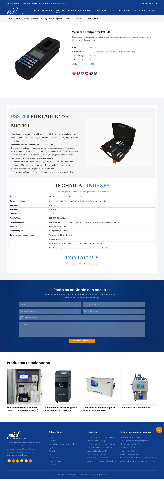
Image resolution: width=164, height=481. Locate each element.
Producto (17, 19)
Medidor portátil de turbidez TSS (62, 19)
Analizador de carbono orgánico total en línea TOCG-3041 (99, 409)
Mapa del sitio (102, 475)
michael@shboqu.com (148, 3)
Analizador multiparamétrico (136, 407)
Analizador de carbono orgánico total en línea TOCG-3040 (61, 409)
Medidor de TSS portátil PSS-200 (87, 19)
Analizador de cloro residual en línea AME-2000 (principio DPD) (22, 409)
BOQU (9, 19)
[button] (145, 10)
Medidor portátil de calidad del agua (35, 19)
